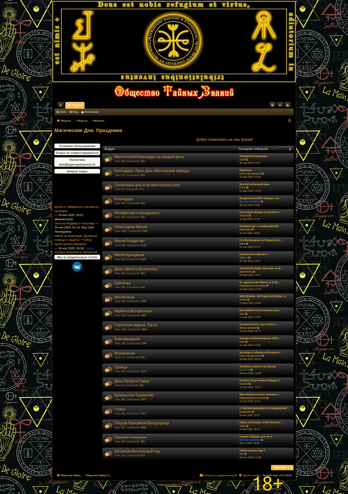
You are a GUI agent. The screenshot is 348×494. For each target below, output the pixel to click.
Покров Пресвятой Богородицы (142, 423)
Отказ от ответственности (77, 153)
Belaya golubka (247, 327)
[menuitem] (272, 105)
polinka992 (245, 412)
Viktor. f (243, 257)
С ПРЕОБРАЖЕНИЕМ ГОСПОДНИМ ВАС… (264, 408)
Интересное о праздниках (137, 212)
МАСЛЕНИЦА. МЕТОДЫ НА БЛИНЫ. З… (263, 296)
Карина (243, 383)
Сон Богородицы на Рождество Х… (260, 240)
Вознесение (125, 353)
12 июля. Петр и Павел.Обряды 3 (259, 380)
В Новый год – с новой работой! (259, 226)
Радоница (245, 170)
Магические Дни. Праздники (88, 130)
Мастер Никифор (249, 201)
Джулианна (245, 271)
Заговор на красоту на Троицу (257, 366)
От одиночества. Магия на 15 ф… (259, 282)
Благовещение (127, 338)
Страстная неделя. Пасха (136, 324)
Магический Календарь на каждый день (149, 156)
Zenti (242, 159)
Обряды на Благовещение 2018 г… (260, 338)
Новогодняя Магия (131, 226)
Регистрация (92, 112)
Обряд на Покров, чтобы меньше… (260, 422)
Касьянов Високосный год (137, 451)
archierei (244, 369)
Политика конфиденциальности (77, 162)
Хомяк (243, 299)
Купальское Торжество (134, 395)
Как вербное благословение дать (259, 310)
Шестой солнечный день (254, 184)
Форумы (116, 105)
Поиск (62, 112)
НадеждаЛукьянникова (252, 285)
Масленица (124, 296)
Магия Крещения (129, 254)
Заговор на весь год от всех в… (258, 324)
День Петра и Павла (132, 381)
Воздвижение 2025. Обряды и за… (260, 198)
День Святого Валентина (136, 269)
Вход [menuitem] (281, 106)
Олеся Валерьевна (250, 173)
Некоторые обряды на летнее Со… (260, 212)
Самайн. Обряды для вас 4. (256, 436)
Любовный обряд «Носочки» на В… (261, 268)
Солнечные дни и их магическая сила (147, 184)
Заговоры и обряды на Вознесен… (260, 352)
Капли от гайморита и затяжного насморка (76, 211)
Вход (75, 112)
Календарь (124, 198)
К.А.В (242, 187)
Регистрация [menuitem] (288, 106)
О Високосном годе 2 (252, 450)
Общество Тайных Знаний (84, 105)
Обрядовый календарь (253, 156)
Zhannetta (245, 229)
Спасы (120, 409)
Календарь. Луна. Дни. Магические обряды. (152, 170)
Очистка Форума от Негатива (74, 226)
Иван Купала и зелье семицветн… (260, 394)
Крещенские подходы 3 (253, 254)
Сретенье (123, 283)
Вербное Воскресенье (133, 310)
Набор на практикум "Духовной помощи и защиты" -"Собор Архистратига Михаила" (75, 243)
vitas (242, 313)
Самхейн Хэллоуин (131, 437)
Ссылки (61, 106)
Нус (241, 454)
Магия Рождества (130, 240)
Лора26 (243, 215)
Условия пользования (77, 146)
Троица (121, 367)
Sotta (242, 243)
